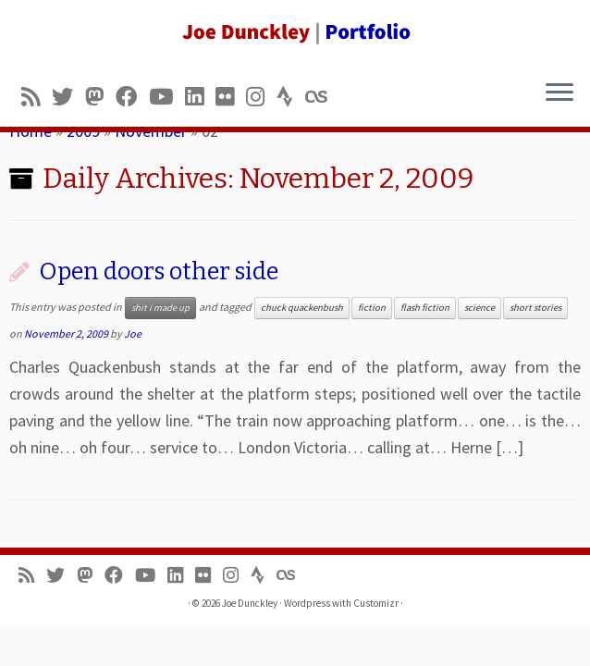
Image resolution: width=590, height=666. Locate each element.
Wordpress (307, 603)
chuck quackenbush (302, 308)
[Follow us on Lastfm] (321, 96)
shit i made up (160, 308)
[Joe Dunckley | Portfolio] (295, 32)
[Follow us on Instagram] (261, 96)
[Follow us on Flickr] (230, 96)
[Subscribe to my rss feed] (36, 96)
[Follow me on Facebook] (132, 96)
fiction (372, 308)
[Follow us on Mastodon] (100, 96)
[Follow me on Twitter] (68, 96)
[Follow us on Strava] (291, 96)
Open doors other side (158, 271)
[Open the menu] (559, 93)
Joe (132, 333)
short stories (535, 308)
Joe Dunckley (249, 603)
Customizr (376, 603)
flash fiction (424, 308)
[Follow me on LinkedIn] (200, 96)
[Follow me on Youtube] (167, 96)
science (479, 308)
